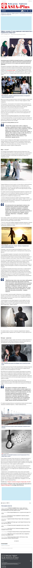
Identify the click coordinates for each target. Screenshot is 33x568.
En (5, 1)
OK (27, 481)
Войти (30, 1)
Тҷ (3, 1)
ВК (29, 481)
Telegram (9, 481)
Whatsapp (7, 485)
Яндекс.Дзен (24, 481)
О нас (3, 560)
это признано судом (11, 70)
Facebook (14, 481)
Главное (4, 11)
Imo (11, 485)
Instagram (18, 481)
